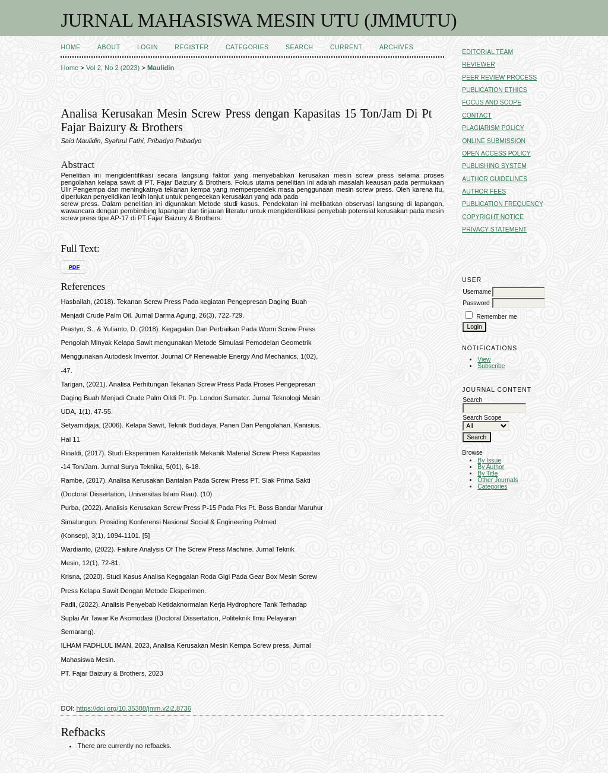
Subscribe (491, 366)
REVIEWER (478, 64)
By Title (487, 473)
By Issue (489, 460)
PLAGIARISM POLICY (493, 128)
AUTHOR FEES (484, 191)
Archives (396, 47)
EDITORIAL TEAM (487, 52)
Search (299, 47)
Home (70, 47)
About (108, 47)
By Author (490, 467)
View (483, 359)
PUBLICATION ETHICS (494, 90)
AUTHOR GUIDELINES (494, 179)
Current (346, 47)
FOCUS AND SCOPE (491, 102)
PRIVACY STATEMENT (494, 229)
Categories (492, 486)
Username (477, 292)
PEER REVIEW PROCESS (499, 77)
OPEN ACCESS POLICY (496, 153)
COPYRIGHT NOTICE (493, 217)
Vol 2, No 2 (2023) (113, 67)
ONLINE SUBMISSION (493, 141)
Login (147, 47)
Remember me (496, 316)
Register (191, 47)
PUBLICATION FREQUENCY (502, 204)
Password (476, 303)
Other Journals (497, 480)
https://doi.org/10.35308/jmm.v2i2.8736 (134, 708)
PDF (74, 267)
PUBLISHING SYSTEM (494, 166)
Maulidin (160, 67)
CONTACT (476, 115)
